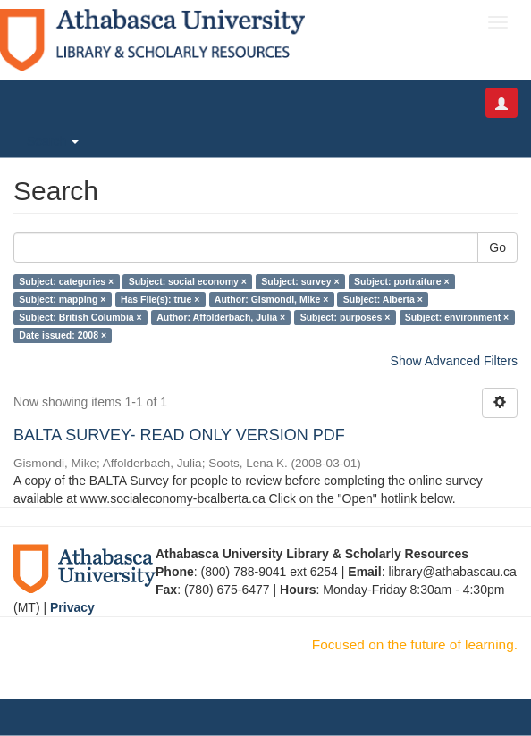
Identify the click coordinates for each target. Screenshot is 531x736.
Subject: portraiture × (401, 281)
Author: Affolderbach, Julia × (220, 317)
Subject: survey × (300, 281)
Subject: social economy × (188, 281)
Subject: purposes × (345, 317)
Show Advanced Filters (454, 361)
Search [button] (53, 141)
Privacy (72, 607)
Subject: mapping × (62, 299)
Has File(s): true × (160, 299)
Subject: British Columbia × (80, 317)
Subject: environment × (457, 317)
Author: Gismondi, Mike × (271, 299)
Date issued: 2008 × (62, 335)
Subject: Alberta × (383, 299)
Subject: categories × (66, 281)
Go (497, 247)
